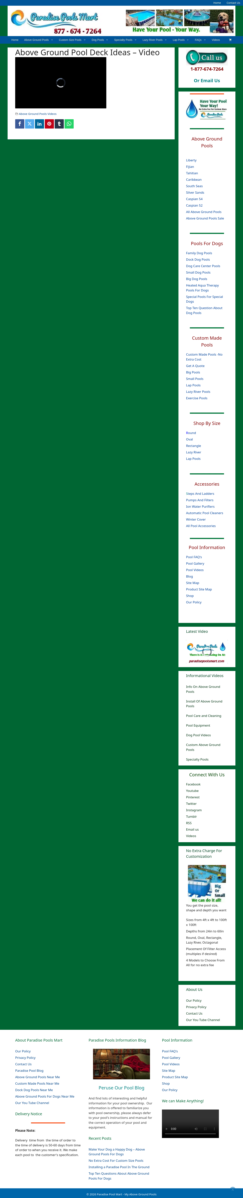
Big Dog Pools (196, 279)
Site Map (192, 582)
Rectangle (193, 446)
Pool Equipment (198, 725)
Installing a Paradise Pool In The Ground (119, 1167)
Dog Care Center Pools (203, 266)
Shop (190, 595)
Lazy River (193, 452)
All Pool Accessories (201, 525)
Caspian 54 (194, 199)
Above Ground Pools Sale (205, 218)
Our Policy (193, 602)
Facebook (193, 784)
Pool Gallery (195, 563)
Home (217, 3)
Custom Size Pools (74, 40)
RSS (189, 823)
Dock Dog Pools (198, 259)
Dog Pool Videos (198, 735)
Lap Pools (182, 40)
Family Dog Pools (199, 253)
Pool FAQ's (194, 557)
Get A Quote (195, 365)
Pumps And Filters (199, 500)
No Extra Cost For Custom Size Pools (116, 1160)
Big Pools (193, 372)
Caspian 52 (194, 205)
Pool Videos (195, 569)
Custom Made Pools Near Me (37, 1083)
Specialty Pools (127, 40)
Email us (192, 829)
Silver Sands (195, 192)
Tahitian (192, 173)
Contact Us (233, 3)
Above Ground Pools (40, 40)
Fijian (190, 166)
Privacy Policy (196, 1007)
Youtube (192, 790)
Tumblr (191, 816)
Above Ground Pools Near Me (37, 1077)
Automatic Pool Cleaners (204, 513)
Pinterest (193, 797)
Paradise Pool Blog (29, 1070)
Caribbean (194, 179)
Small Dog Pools (198, 272)
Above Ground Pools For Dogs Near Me (44, 1096)
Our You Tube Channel (203, 1020)
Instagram (194, 810)
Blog (189, 576)
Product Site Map (199, 589)
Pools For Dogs (207, 243)
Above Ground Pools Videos (38, 114)
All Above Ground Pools (204, 211)
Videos (216, 39)
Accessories (207, 484)
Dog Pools (101, 40)
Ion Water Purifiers (200, 506)
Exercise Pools (196, 398)
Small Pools (194, 378)
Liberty (191, 160)
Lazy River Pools (156, 40)
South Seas (194, 186)
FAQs (202, 40)
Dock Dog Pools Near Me (34, 1090)
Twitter (191, 803)
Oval (189, 439)
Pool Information (207, 547)
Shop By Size (206, 423)
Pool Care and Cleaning (203, 715)
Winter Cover (196, 519)
